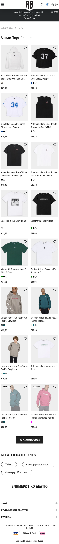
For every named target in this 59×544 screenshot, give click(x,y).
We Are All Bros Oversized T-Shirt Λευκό (43, 271)
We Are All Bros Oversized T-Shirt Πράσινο (13, 271)
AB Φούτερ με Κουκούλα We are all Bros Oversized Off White (14, 77)
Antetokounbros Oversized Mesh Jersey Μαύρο (43, 77)
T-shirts (9, 464)
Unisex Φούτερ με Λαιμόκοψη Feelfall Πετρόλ (44, 319)
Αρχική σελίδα (8, 28)
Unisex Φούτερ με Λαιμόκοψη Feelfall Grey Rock (14, 368)
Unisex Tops (17, 37)
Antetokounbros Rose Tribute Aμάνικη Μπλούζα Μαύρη (44, 125)
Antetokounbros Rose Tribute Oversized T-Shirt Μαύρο (14, 174)
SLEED (40, 541)
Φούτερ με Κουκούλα (16, 472)
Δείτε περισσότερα (30, 439)
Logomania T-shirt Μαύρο (42, 221)
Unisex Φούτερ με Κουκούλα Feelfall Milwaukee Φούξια (43, 416)
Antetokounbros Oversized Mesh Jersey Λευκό (13, 125)
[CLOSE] (54, 12)
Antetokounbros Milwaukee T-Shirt (44, 368)
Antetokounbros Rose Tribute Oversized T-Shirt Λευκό (44, 174)
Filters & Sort (29, 533)
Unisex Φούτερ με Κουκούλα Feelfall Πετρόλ (14, 416)
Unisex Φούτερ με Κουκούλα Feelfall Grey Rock (14, 319)
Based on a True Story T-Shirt (13, 221)
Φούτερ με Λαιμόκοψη (38, 464)
